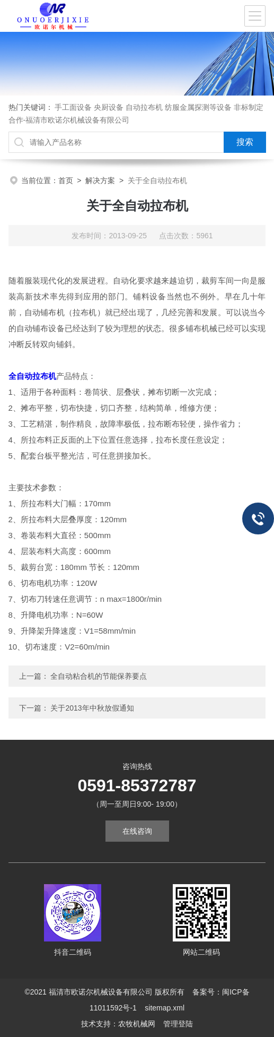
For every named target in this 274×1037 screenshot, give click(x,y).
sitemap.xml (164, 1008)
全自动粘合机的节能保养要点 (98, 676)
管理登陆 (178, 1023)
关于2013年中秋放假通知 (92, 708)
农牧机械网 (136, 1023)
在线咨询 (137, 831)
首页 (65, 180)
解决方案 (100, 180)
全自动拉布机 (32, 376)
